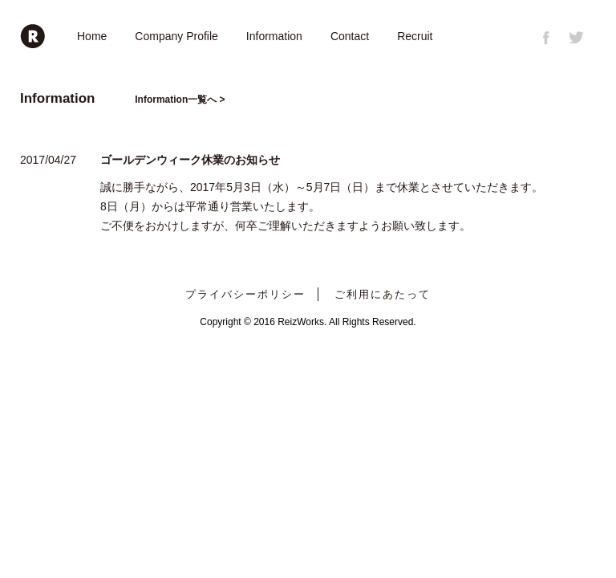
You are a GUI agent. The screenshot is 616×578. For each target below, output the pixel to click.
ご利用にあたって (382, 294)
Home (92, 36)
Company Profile (176, 36)
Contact (349, 36)
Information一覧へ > (180, 99)
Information (274, 36)
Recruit (414, 36)
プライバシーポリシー (245, 294)
